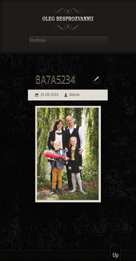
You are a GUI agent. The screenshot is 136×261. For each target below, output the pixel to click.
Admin (75, 95)
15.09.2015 (50, 95)
